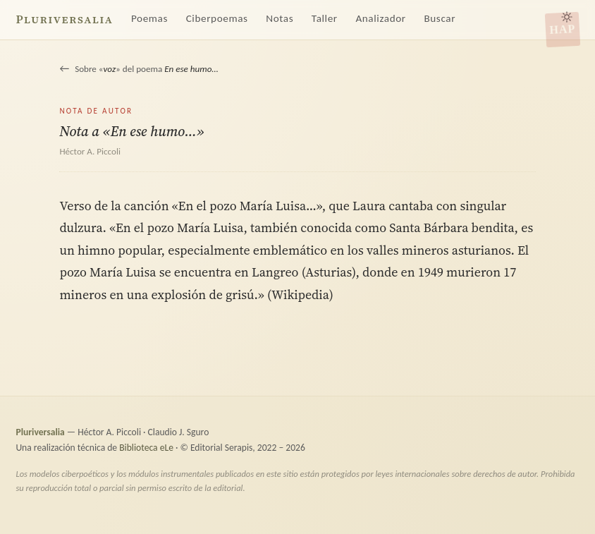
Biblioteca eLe (146, 448)
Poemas (149, 18)
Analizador (380, 18)
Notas (279, 18)
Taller (325, 18)
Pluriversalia (64, 19)
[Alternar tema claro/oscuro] (566, 17)
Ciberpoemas (217, 18)
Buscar (439, 18)
